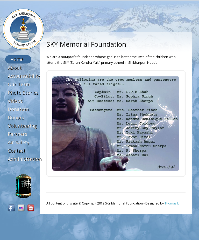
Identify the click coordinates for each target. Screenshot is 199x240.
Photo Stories (23, 92)
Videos (15, 101)
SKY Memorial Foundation (23, 29)
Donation (18, 109)
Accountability (24, 76)
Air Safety (18, 142)
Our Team (19, 84)
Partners (17, 134)
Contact (16, 150)
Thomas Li (172, 203)
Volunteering (22, 126)
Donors (16, 117)
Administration (24, 159)
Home (17, 59)
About (15, 68)
